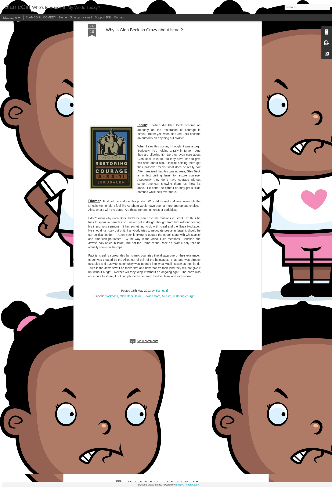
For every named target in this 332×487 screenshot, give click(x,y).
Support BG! (103, 17)
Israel (138, 242)
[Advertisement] (144, 270)
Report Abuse (192, 484)
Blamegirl (161, 237)
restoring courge (183, 242)
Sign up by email (81, 17)
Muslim (166, 242)
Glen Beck (127, 242)
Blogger (179, 484)
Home (63, 17)
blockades (111, 242)
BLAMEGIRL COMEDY (40, 17)
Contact (119, 17)
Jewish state (152, 242)
